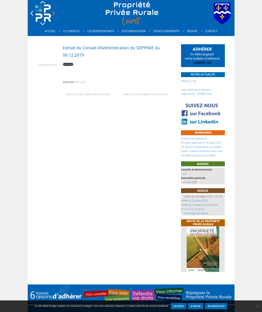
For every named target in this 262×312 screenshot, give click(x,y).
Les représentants (100, 31)
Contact (211, 31)
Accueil (50, 31)
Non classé (80, 82)
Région (192, 31)
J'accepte (178, 306)
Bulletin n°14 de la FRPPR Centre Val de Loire (147, 94)
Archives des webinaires (194, 138)
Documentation (134, 31)
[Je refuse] (257, 306)
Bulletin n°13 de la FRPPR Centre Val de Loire (87, 94)
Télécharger (68, 64)
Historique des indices (196, 213)
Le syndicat (71, 31)
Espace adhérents (166, 31)
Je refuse (196, 306)
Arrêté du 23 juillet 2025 (194, 200)
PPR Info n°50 (188, 81)
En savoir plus (216, 306)
